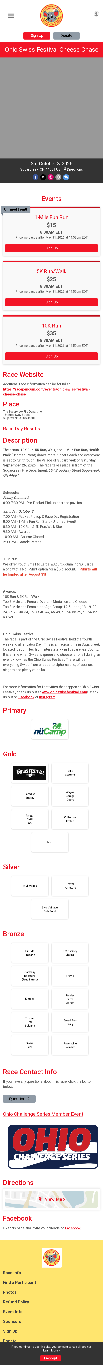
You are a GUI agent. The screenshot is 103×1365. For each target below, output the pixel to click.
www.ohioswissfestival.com (64, 594)
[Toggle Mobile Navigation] (11, 16)
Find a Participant (19, 1184)
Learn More (50, 1350)
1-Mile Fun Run (51, 119)
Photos (10, 1194)
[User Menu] (96, 14)
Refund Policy (16, 1204)
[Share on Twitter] (43, 79)
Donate (66, 35)
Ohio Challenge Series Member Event (43, 1016)
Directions (75, 72)
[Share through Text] (66, 79)
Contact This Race (84, 1287)
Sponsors (12, 1223)
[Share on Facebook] (35, 79)
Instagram (47, 599)
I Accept (50, 1358)
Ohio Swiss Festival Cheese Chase (51, 49)
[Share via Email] (58, 79)
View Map (51, 1101)
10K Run (51, 228)
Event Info (13, 1214)
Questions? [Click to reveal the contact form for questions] (19, 1001)
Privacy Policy (59, 1287)
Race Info (12, 1175)
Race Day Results (21, 331)
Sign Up (37, 35)
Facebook (73, 1130)
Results (10, 1253)
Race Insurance (17, 1262)
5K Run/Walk (51, 174)
